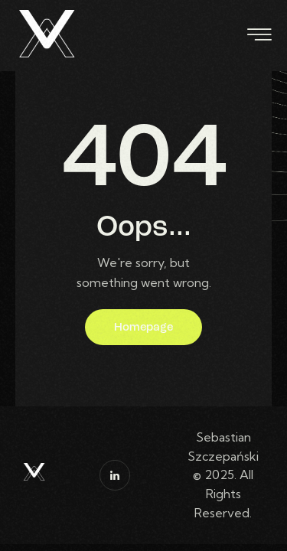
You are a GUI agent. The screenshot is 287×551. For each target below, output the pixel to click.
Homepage (143, 328)
